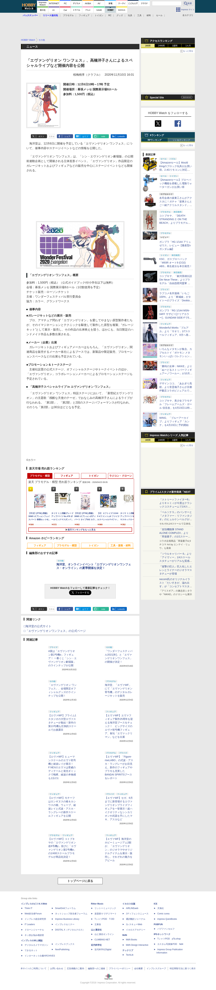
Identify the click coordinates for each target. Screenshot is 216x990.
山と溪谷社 (96, 930)
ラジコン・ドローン (120, 475)
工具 (139, 15)
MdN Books (131, 939)
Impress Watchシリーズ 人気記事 (169, 435)
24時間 (161, 45)
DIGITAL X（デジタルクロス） (70, 930)
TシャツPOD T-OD (104, 919)
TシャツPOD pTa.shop (169, 938)
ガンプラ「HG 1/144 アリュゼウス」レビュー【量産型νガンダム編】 (175, 245)
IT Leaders (30, 924)
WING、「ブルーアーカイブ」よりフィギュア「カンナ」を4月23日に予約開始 (174, 421)
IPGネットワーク (162, 934)
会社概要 (138, 968)
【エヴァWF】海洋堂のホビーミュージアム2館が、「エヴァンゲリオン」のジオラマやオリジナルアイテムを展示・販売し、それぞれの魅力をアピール (118, 849)
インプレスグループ (156, 968)
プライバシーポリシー (119, 968)
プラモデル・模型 (40, 475)
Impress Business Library (67, 919)
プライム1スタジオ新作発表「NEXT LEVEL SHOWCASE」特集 (170, 492)
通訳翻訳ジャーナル (135, 919)
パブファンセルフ (166, 929)
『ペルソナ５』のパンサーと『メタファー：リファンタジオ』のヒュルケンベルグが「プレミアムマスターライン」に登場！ (175, 519)
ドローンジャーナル (34, 930)
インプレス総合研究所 (35, 919)
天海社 (160, 908)
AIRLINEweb (132, 908)
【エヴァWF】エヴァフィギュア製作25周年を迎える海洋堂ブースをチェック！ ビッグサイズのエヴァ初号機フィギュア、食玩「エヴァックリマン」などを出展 (119, 726)
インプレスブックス (64, 944)
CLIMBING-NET (102, 939)
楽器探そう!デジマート (106, 913)
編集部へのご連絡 (96, 968)
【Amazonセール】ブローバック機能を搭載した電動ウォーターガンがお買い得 (175, 183)
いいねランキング (181, 140)
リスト (52, 136)
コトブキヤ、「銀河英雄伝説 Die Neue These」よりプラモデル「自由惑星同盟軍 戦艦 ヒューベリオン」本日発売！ (175, 283)
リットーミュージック (105, 908)
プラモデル (68, 15)
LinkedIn (121, 136)
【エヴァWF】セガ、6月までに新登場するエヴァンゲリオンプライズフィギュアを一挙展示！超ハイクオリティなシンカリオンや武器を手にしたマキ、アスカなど (119, 808)
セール (159, 15)
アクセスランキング (161, 40)
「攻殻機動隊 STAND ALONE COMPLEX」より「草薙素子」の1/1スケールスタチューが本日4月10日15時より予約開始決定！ (175, 536)
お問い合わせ (56, 968)
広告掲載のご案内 (75, 968)
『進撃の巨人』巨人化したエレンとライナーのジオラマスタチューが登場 (175, 570)
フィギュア (84, 15)
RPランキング (154, 140)
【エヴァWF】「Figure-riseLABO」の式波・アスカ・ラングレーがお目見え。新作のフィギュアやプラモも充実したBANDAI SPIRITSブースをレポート (119, 767)
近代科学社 (96, 945)
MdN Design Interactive (137, 945)
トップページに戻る (80, 880)
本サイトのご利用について (33, 968)
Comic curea (163, 913)
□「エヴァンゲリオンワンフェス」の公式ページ (55, 630)
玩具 (130, 15)
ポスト (41, 136)
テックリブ (127, 950)
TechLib (129, 955)
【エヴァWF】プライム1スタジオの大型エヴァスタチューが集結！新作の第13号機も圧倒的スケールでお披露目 (62, 722)
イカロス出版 (128, 904)
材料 (149, 15)
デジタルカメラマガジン (36, 945)
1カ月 (188, 45)
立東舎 (98, 924)
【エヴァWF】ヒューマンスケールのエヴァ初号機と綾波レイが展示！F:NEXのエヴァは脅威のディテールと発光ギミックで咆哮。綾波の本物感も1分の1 (62, 767)
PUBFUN (158, 924)
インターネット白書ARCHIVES (40, 956)
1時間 (148, 45)
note (103, 136)
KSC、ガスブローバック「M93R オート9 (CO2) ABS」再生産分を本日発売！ (175, 263)
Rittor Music (97, 904)
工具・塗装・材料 (121, 545)
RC (109, 15)
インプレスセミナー (64, 924)
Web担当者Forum (33, 913)
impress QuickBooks (167, 919)
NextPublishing (62, 949)
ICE (155, 904)
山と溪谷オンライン (104, 934)
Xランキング (157, 135)
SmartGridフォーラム (65, 908)
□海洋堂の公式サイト (37, 626)
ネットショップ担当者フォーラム (71, 913)
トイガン (99, 15)
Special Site (157, 97)
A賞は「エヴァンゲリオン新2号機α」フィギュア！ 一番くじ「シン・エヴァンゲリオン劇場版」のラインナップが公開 (62, 658)
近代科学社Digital (103, 949)
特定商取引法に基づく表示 (183, 968)
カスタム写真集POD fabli (170, 944)
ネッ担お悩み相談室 (34, 935)
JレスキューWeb (134, 924)
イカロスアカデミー (135, 930)
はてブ (85, 136)
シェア (67, 136)
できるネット (31, 950)
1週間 (175, 45)
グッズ (119, 15)
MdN (124, 935)
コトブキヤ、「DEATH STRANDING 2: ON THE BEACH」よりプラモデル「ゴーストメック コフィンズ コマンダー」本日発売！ (174, 222)
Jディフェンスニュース (137, 913)
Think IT (28, 908)
